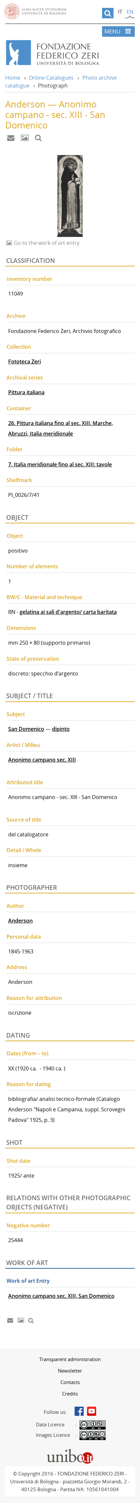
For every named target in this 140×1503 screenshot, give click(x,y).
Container (19, 408)
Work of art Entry (28, 1280)
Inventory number (29, 279)
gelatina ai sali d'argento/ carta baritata (68, 611)
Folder (15, 449)
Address (17, 967)
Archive (16, 316)
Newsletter (70, 1370)
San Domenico (26, 728)
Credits (70, 1393)
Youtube (91, 1411)
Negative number (28, 1225)
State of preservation (33, 658)
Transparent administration (70, 1359)
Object (15, 535)
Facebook (79, 1411)
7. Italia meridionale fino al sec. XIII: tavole (60, 464)
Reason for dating (29, 1084)
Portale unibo (70, 1450)
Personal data (24, 936)
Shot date (18, 1160)
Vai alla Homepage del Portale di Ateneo (35, 11)
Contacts (70, 1382)
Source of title (24, 819)
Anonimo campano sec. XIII (42, 759)
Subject (16, 714)
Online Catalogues (51, 77)
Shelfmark (19, 480)
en (130, 11)
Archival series (25, 377)
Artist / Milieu (23, 745)
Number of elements (32, 566)
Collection (19, 346)
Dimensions (21, 628)
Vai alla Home (70, 53)
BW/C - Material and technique (44, 597)
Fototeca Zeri (24, 361)
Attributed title (25, 782)
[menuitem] (70, 1359)
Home (12, 77)
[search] (108, 13)
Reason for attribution (34, 998)
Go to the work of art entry (45, 242)
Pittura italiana (26, 392)
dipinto (61, 728)
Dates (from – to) (27, 1053)
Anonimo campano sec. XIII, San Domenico (61, 1295)
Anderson (20, 920)
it (120, 11)
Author (15, 905)
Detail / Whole (24, 850)
